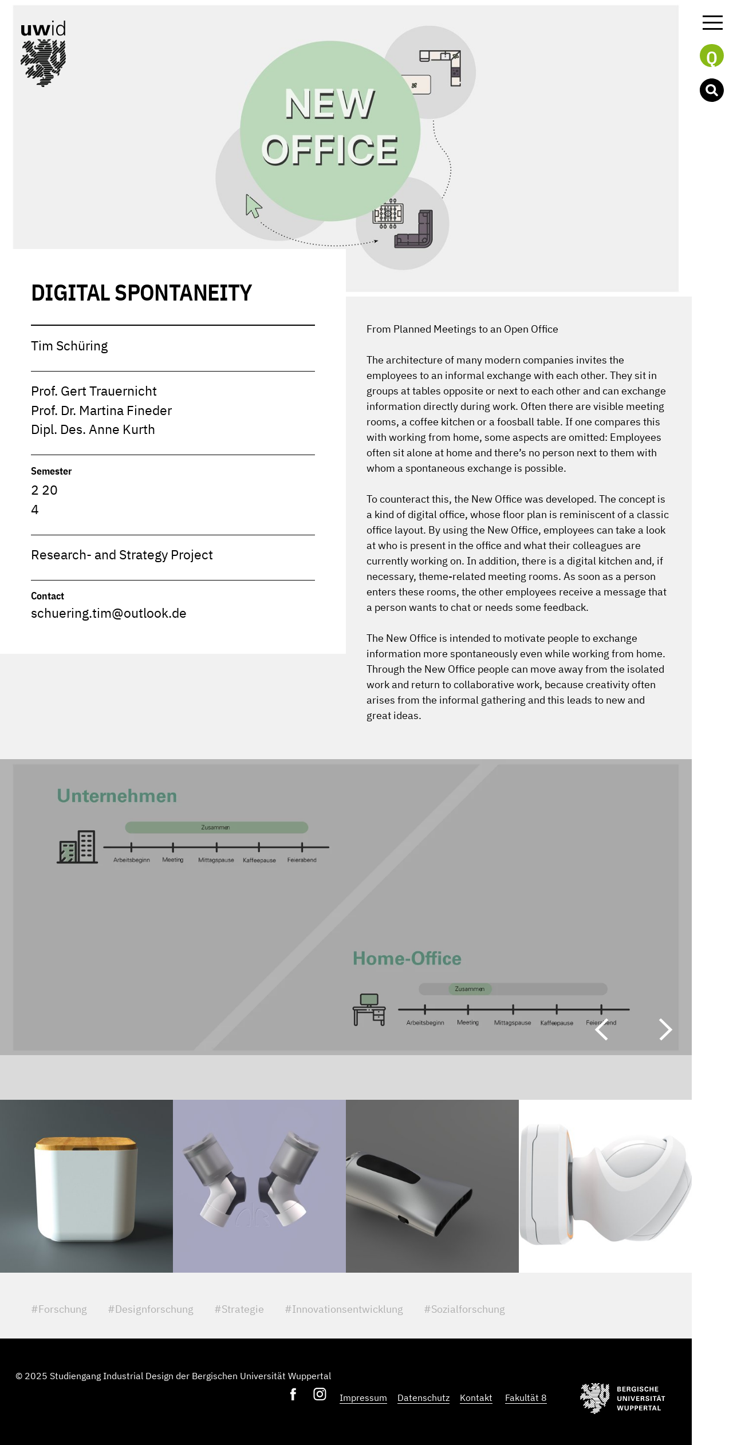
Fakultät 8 (526, 1397)
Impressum (363, 1397)
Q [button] (712, 56)
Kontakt (476, 1397)
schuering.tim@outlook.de (109, 613)
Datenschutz (423, 1397)
